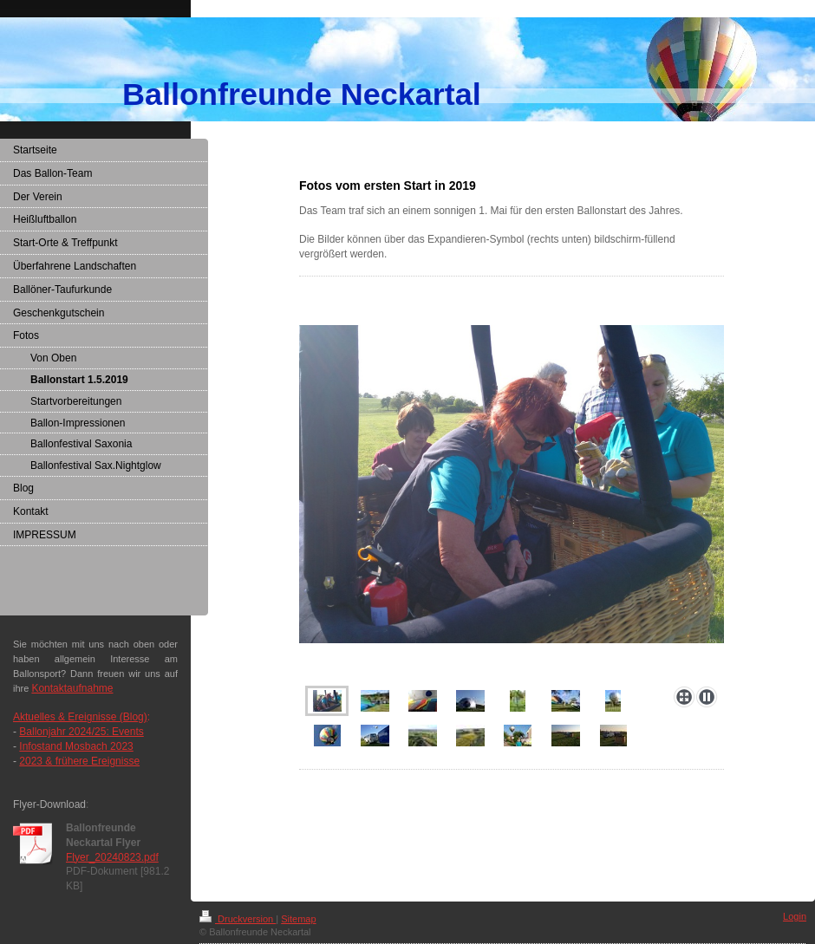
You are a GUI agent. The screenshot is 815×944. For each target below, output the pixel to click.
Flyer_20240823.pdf (112, 857)
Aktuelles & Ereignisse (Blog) (80, 717)
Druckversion (237, 919)
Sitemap (298, 919)
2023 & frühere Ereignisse (79, 761)
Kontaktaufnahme (72, 688)
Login (794, 916)
